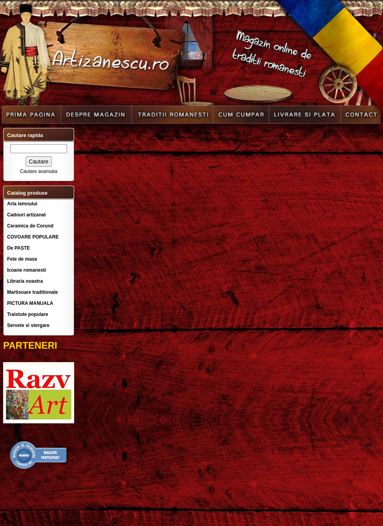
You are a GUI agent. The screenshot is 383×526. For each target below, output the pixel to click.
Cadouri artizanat (26, 215)
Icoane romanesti (26, 270)
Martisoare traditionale (32, 292)
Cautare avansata (39, 171)
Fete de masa (22, 259)
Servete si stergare (28, 325)
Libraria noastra (25, 281)
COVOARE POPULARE (33, 237)
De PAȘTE (18, 248)
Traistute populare (27, 314)
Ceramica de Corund (30, 226)
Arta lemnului (22, 204)
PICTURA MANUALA (30, 303)
